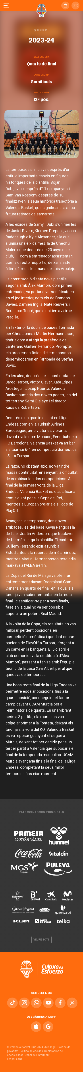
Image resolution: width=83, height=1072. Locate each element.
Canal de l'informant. (37, 1055)
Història (40, 30)
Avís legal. (50, 1047)
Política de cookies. (32, 1051)
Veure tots (41, 939)
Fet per (15, 1059)
